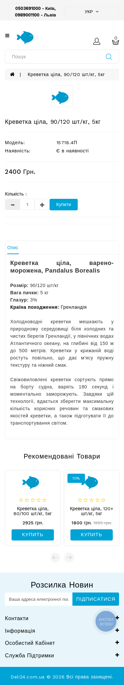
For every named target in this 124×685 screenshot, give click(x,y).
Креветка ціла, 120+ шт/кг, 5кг (91, 511)
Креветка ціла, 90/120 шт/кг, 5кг (66, 74)
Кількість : (16, 194)
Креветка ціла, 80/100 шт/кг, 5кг (33, 511)
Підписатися (95, 599)
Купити (63, 204)
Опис (12, 247)
